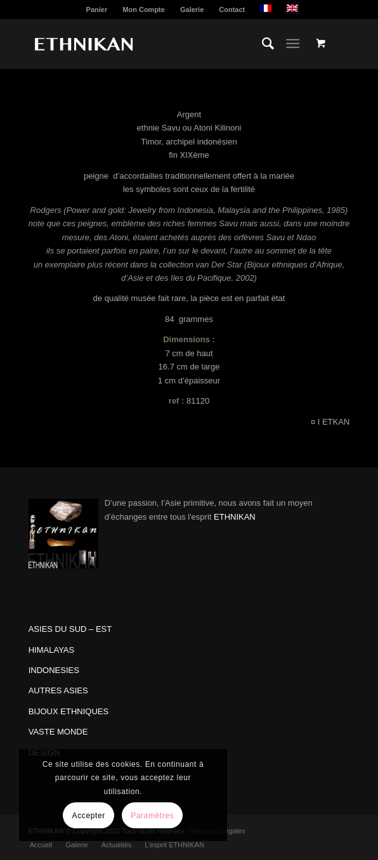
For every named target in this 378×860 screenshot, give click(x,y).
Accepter (88, 815)
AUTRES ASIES (58, 690)
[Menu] (292, 44)
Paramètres (152, 815)
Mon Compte (143, 9)
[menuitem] (97, 9)
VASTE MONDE (58, 731)
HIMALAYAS (51, 650)
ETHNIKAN (235, 517)
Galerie (192, 9)
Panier (97, 9)
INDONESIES (54, 670)
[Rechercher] (261, 43)
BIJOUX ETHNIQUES (68, 711)
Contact (232, 9)
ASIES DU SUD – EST (70, 629)
